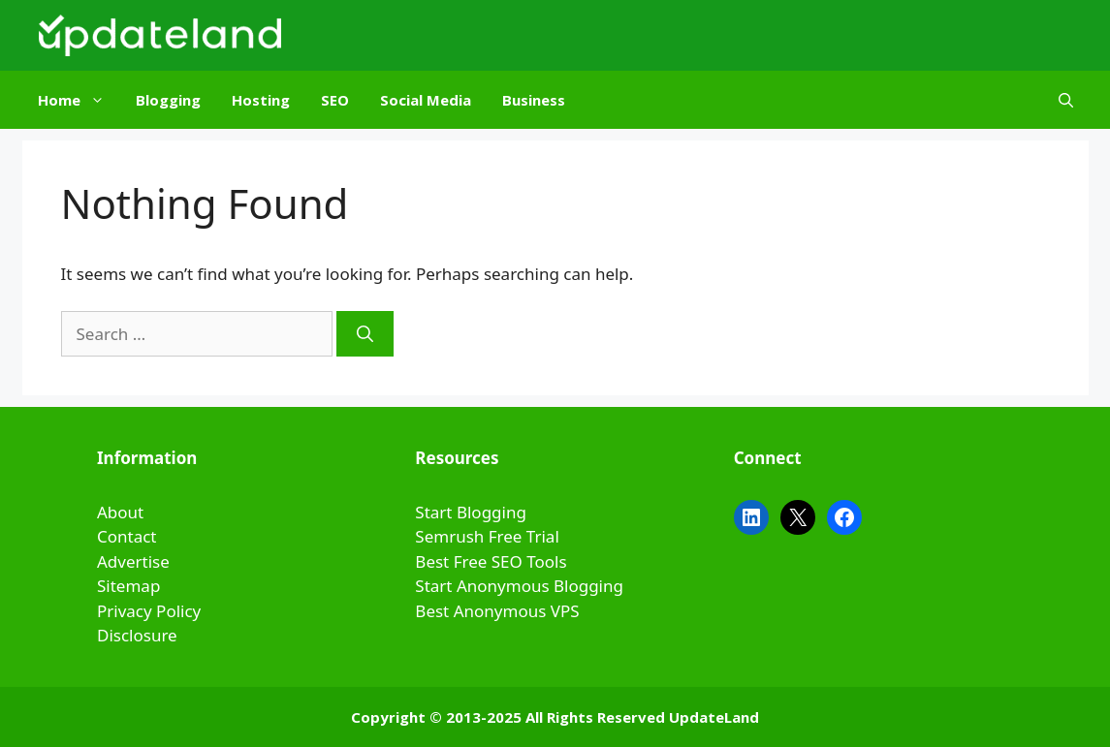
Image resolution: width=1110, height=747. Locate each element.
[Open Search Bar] (1066, 100)
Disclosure (137, 635)
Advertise (133, 561)
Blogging (168, 99)
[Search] (365, 334)
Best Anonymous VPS (497, 611)
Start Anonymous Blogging (519, 586)
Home (79, 100)
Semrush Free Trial (486, 536)
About (120, 512)
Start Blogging (470, 512)
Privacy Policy (149, 611)
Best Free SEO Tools (490, 561)
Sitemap (128, 586)
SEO (335, 99)
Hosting (261, 99)
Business (533, 99)
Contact (127, 536)
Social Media (425, 99)
